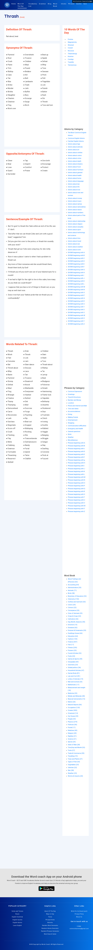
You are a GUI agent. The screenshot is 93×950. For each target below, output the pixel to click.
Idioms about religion (75, 224)
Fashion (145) (72, 639)
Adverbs (50, 922)
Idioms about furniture (75, 170)
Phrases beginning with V (76, 503)
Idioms (63, 4)
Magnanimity (72, 42)
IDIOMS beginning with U (76, 309)
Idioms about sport (74, 229)
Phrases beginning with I (76, 466)
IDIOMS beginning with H (76, 272)
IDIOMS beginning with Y (76, 321)
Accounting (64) (73, 585)
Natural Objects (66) (75, 704)
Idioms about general (75, 172)
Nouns (17, 914)
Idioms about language (76, 181)
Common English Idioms (76, 138)
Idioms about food (74, 167)
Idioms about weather (75, 247)
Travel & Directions (74, 397)
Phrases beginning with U (76, 500)
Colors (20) (72, 605)
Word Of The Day (21, 5)
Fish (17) (71, 645)
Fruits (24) (71, 656)
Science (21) (72, 739)
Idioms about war (74, 244)
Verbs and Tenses (17, 911)
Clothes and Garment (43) (77, 602)
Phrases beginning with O (76, 483)
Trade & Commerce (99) (76, 753)
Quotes (79, 4)
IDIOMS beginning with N (76, 289)
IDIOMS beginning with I (76, 275)
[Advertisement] (32, 128)
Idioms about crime (74, 158)
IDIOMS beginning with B (76, 255)
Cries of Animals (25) (75, 613)
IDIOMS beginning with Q (76, 298)
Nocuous (71, 51)
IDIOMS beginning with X (76, 318)
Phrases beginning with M (76, 477)
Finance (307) (72, 642)
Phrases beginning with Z (76, 511)
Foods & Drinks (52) (74, 653)
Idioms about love (74, 190)
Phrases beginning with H (76, 463)
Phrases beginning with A (76, 443)
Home (13, 4)
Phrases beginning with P (76, 486)
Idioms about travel (74, 241)
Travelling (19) (73, 756)
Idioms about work (74, 250)
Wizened (71, 45)
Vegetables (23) (73, 764)
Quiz (85, 4)
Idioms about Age (74, 144)
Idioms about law (74, 184)
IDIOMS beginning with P (76, 295)
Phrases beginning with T (76, 497)
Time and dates (73, 408)
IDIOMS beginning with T (76, 307)
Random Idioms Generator (50, 928)
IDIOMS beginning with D (76, 261)
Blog (49, 4)
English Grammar (17, 917)
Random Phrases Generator (50, 931)
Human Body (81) (74, 673)
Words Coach (46, 944)
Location (71, 403)
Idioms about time (74, 238)
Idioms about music (74, 201)
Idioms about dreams (75, 164)
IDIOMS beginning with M (76, 287)
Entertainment (72, 420)
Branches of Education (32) (77, 596)
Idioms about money (75, 198)
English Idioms (17, 922)
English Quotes (17, 919)
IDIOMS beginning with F (76, 267)
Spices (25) (72, 742)
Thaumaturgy (72, 53)
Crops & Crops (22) (74, 616)
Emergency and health (75, 428)
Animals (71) (72, 590)
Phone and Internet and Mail (77, 406)
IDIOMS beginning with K (76, 281)
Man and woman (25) (75, 682)
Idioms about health (74, 175)
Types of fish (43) (74, 762)
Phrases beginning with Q (76, 488)
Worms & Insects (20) (75, 776)
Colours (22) (72, 607)
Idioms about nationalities (77, 207)
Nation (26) (72, 702)
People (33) (72, 719)
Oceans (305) (72, 710)
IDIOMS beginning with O (76, 292)
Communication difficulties (77, 426)
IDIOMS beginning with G (76, 270)
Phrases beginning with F (76, 457)
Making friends (73, 417)
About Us (79, 917)
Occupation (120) (74, 707)
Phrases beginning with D (76, 451)
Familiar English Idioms (76, 141)
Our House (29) (73, 716)
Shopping (71, 423)
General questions (74, 431)
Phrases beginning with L (76, 474)
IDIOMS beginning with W (76, 315)
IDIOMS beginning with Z (76, 324)
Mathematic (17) (73, 685)
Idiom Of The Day (50, 911)
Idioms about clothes (75, 152)
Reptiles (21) (72, 736)
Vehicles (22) (72, 767)
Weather (71, 437)
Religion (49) (72, 733)
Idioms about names (75, 204)
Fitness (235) (72, 647)
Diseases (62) (72, 627)
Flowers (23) (72, 650)
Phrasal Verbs (50, 919)
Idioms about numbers (75, 212)
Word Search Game (50, 934)
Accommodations (74, 411)
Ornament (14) (73, 713)
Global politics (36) (74, 667)
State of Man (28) (74, 745)
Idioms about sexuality (75, 227)
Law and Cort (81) (74, 676)
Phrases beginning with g (76, 460)
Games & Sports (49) (75, 659)
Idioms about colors (75, 155)
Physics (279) (72, 722)
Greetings (71, 394)
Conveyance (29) (73, 610)
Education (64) (73, 636)
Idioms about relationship (76, 221)
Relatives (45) (72, 730)
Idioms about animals (75, 147)
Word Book (55, 5)
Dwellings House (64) (75, 633)
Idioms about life (73, 187)
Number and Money (74, 400)
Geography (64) (73, 662)
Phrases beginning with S (76, 494)
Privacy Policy (79, 914)
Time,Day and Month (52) (76, 747)
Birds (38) (71, 593)
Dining (70, 414)
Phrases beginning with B (76, 446)
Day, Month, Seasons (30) (76, 622)
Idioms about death (74, 161)
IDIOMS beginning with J (76, 278)
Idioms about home (74, 178)
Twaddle (71, 62)
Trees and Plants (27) (75, 759)
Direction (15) (72, 625)
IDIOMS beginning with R (76, 301)
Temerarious (72, 65)
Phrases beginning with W (76, 506)
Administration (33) (74, 587)
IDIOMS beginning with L (76, 284)
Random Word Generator (50, 925)
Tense (50, 917)
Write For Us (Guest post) (79, 911)
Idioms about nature (75, 210)
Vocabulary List (33, 5)
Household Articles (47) (76, 670)
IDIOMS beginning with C (76, 258)
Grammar (42, 4)
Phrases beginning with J (76, 468)
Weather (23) (72, 773)
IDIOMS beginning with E (76, 264)
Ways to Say (50, 914)
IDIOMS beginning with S (76, 304)
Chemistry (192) (73, 599)
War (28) (71, 770)
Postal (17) (71, 727)
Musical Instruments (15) (76, 699)
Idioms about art (73, 150)
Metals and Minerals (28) (76, 696)
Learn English (17, 925)
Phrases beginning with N (76, 480)
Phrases (71, 4)
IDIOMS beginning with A (76, 252)
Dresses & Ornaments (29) (77, 630)
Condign (71, 59)
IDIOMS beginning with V (76, 312)
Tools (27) (71, 750)
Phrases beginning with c (76, 448)
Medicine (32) (72, 693)
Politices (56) (72, 724)
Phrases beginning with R (76, 491)
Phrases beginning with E (76, 454)
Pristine (70, 39)
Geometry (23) (73, 665)
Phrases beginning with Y (76, 508)
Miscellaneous (73, 440)
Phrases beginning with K (76, 471)
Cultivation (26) (73, 619)
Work (69, 434)
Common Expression (75, 391)
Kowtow (70, 56)
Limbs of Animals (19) (75, 679)
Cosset (70, 48)
